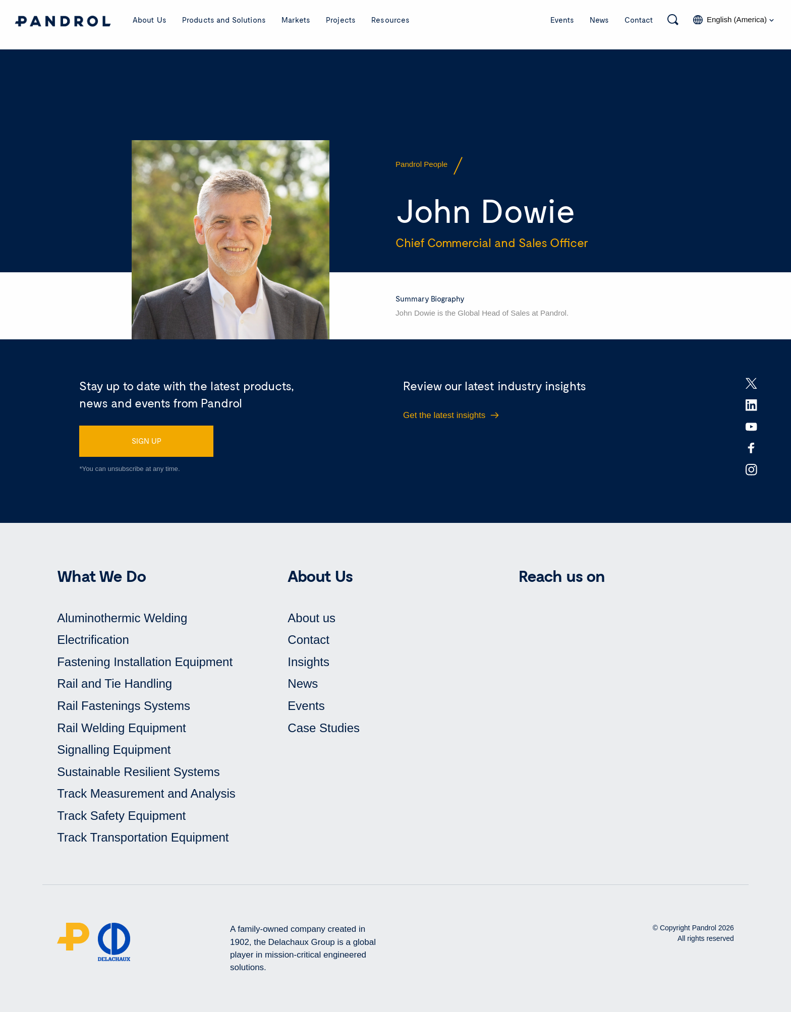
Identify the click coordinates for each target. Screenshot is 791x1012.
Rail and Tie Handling (114, 683)
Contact (639, 19)
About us (311, 618)
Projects (341, 19)
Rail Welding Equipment (121, 728)
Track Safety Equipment (121, 815)
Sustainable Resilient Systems (138, 772)
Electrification (93, 639)
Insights (308, 662)
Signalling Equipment (114, 749)
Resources (390, 19)
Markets (295, 19)
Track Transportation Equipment (143, 837)
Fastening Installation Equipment (145, 662)
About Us (149, 19)
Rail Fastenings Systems (123, 705)
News (599, 19)
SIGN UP (146, 440)
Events (562, 19)
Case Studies (324, 728)
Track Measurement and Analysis (146, 793)
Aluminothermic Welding (122, 618)
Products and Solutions (224, 19)
